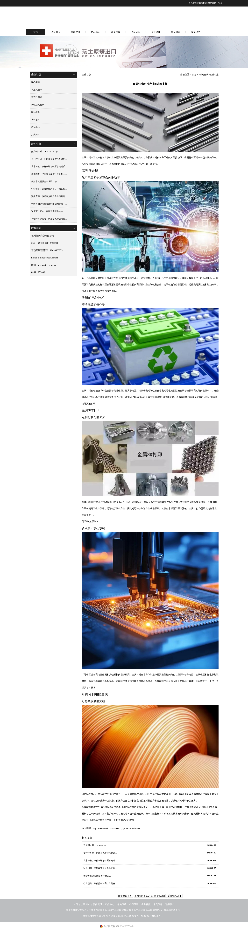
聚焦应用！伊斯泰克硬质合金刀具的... (49, 196)
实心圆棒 (35, 82)
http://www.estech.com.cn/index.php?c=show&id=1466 (116, 828)
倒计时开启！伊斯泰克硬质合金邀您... (49, 159)
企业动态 (214, 74)
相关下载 (115, 32)
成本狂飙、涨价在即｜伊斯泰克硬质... (49, 166)
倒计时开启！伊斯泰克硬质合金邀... (100, 853)
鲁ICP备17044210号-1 (152, 916)
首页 (35, 32)
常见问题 (175, 32)
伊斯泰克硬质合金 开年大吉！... (46, 181)
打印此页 (174, 896)
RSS (220, 3)
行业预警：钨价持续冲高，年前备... (100, 883)
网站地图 (212, 3)
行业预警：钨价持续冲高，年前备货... (49, 189)
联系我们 (195, 32)
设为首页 (192, 3)
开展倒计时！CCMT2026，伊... (45, 151)
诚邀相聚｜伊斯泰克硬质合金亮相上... (49, 174)
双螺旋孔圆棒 (37, 104)
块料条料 (35, 119)
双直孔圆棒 (36, 97)
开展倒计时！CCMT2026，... (96, 845)
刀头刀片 (35, 134)
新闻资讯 (75, 32)
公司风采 (135, 32)
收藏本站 (202, 3)
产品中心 (95, 32)
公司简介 (55, 32)
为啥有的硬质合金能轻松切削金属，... (49, 204)
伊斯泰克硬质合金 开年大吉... (97, 876)
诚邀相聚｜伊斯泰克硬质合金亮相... (100, 868)
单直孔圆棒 (36, 89)
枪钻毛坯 (35, 127)
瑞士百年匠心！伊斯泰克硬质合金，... (49, 211)
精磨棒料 (35, 112)
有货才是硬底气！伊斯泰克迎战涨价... (49, 219)
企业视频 (155, 32)
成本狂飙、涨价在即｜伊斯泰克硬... (100, 860)
